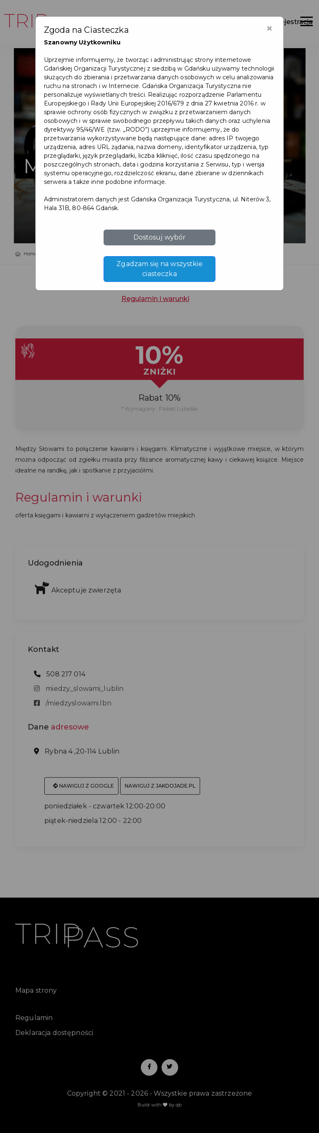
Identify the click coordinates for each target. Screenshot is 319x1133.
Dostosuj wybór (159, 237)
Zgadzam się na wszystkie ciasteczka (159, 269)
